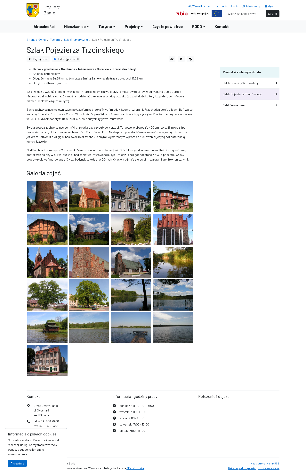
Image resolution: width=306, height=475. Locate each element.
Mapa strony (258, 463)
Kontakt (222, 26)
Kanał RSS (273, 463)
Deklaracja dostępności (242, 468)
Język (270, 6)
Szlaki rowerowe (249, 105)
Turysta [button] (105, 26)
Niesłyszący (251, 6)
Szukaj (272, 13)
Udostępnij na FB (66, 59)
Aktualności (44, 26)
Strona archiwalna (268, 468)
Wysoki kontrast (200, 6)
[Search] (245, 13)
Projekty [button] (132, 26)
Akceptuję (17, 463)
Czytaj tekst (38, 59)
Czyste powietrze (167, 26)
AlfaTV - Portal (135, 468)
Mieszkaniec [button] (75, 26)
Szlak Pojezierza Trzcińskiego (249, 94)
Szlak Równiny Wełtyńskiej (249, 83)
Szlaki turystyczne (76, 39)
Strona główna (36, 39)
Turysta (55, 39)
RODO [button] (197, 26)
